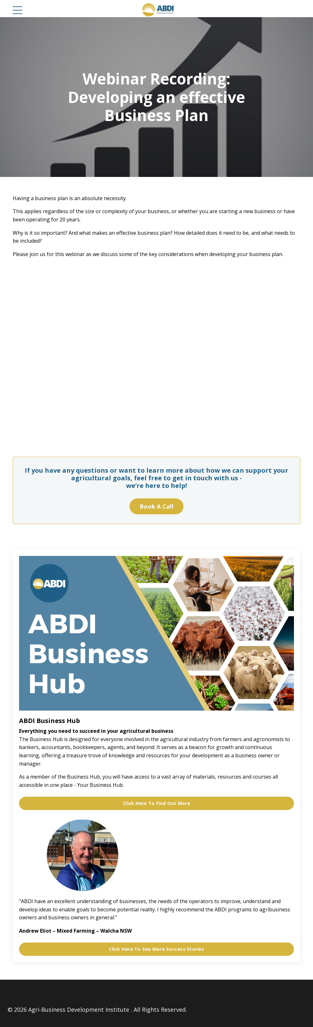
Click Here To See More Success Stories (156, 949)
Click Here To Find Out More (156, 803)
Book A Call (156, 506)
